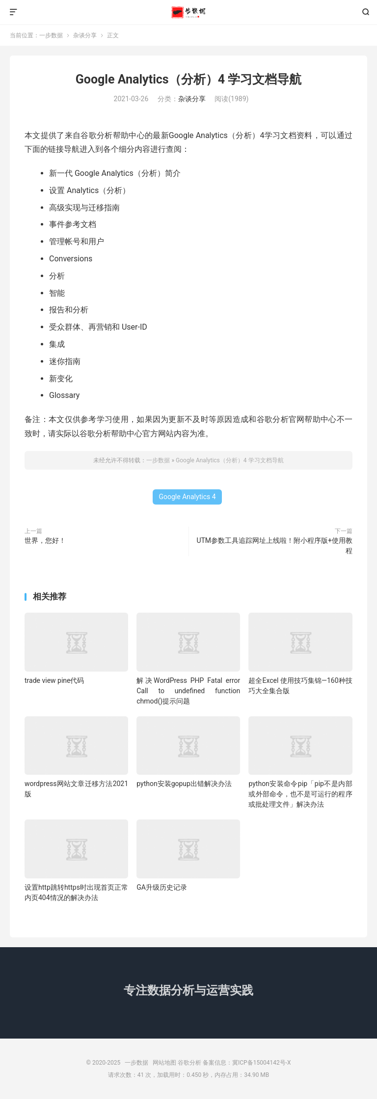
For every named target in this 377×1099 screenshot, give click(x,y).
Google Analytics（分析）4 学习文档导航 (188, 79)
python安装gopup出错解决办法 (184, 784)
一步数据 (188, 12)
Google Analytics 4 (187, 497)
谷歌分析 (189, 1062)
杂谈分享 (85, 35)
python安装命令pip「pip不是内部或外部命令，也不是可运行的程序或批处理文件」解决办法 (300, 794)
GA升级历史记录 (161, 887)
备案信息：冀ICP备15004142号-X (247, 1062)
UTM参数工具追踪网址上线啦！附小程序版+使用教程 (274, 545)
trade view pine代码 (54, 680)
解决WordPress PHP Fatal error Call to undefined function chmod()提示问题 (188, 690)
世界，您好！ (45, 540)
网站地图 (164, 1062)
